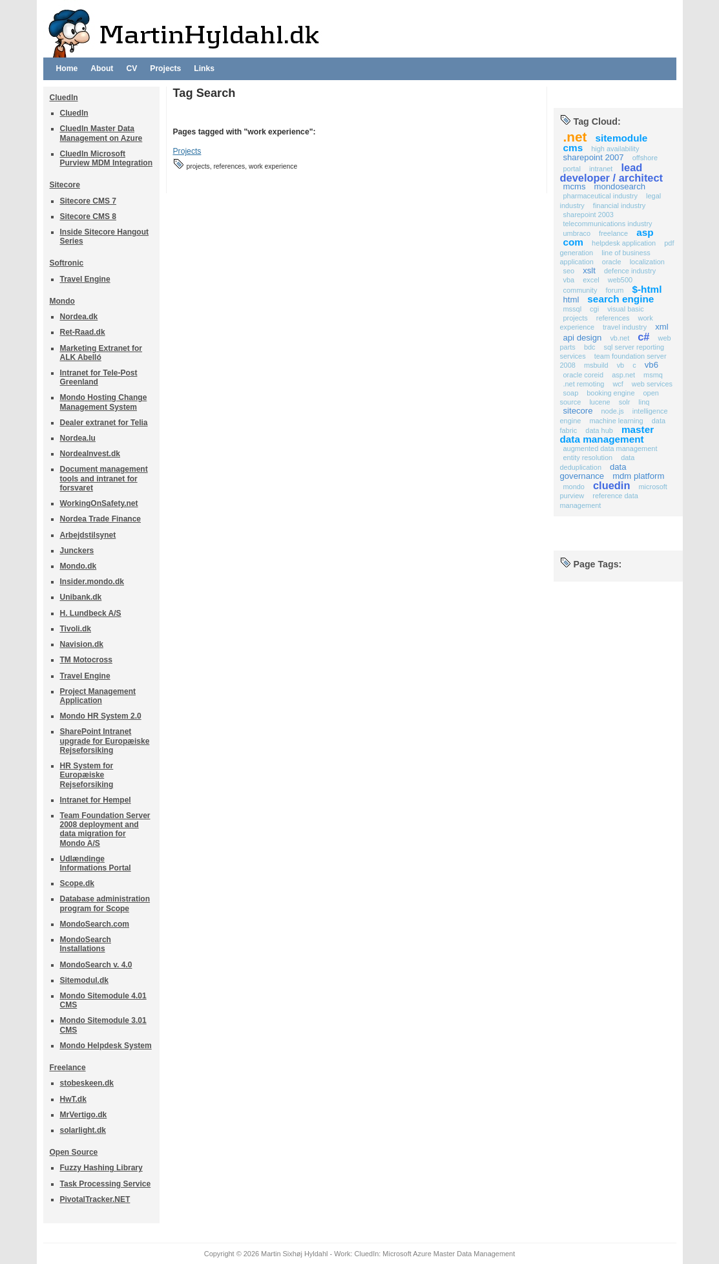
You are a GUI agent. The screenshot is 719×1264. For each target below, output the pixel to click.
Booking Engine (610, 393)
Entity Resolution (588, 457)
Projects (165, 68)
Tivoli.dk (76, 628)
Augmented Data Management (610, 448)
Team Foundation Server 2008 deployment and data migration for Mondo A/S (105, 829)
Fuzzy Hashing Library (101, 1167)
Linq (643, 402)
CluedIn (64, 97)
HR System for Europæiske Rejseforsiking (87, 774)
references (613, 318)
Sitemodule (622, 137)
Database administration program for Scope (105, 903)
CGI (594, 309)
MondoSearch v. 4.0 (96, 964)
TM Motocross (86, 659)
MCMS (574, 186)
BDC (590, 347)
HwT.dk (73, 1099)
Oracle (611, 262)
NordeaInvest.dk (90, 453)
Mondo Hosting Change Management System (103, 402)
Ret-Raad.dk (82, 332)
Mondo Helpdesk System (106, 1045)
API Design (582, 337)
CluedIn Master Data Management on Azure (101, 133)
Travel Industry (625, 327)
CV (131, 68)
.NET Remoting (584, 384)
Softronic (67, 263)
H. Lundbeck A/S (90, 613)
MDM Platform (638, 476)
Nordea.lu (78, 438)
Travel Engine (85, 279)
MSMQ (653, 375)
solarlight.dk (83, 1130)
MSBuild (596, 365)
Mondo (62, 301)
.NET (575, 136)
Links (204, 68)
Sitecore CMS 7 (88, 200)
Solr (624, 402)
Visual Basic (625, 309)
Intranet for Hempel (95, 800)
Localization (647, 262)
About (101, 68)
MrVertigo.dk (83, 1114)
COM (573, 242)
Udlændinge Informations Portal (95, 863)
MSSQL (572, 309)
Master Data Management (607, 434)
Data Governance (593, 471)
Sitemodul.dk (84, 980)
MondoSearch (620, 186)
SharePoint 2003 (588, 214)
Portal (572, 169)
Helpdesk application (624, 243)
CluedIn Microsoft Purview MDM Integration (106, 158)
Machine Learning (616, 421)
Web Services (652, 384)
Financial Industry (619, 205)
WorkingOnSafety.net (99, 503)
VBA (569, 280)
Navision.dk (81, 644)
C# (643, 336)
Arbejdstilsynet (88, 535)
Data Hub (599, 430)
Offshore (645, 158)
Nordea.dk (79, 316)
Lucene (599, 402)
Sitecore (65, 184)
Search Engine (620, 298)
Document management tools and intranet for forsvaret (104, 478)
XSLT (589, 270)
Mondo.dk (78, 566)
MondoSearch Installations (85, 944)
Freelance (68, 1067)
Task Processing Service (105, 1183)
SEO (569, 271)
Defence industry (630, 271)
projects (575, 318)
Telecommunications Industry (607, 223)
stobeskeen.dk (87, 1083)
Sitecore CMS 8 (88, 216)
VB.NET (619, 338)
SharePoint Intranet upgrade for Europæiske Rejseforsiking (105, 740)
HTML (571, 299)
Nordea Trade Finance (100, 518)
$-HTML (647, 289)
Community (580, 290)
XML (661, 327)
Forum (614, 290)
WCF (617, 384)
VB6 (651, 365)
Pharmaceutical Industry (600, 196)
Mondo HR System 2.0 (100, 716)
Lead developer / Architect (611, 173)
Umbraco (577, 233)
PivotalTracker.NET (95, 1199)
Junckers (77, 550)
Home (67, 68)
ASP (644, 232)
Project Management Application (98, 696)
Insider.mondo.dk (92, 581)
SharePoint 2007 (593, 157)
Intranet (600, 169)
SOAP (571, 393)
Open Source (74, 1152)
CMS (573, 147)
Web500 (620, 280)
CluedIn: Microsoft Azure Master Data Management (435, 1254)
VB (621, 365)
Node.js (612, 411)
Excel (591, 280)
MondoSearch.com (95, 924)
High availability (615, 149)
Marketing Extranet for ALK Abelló (101, 353)
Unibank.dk (81, 597)
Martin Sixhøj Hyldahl (294, 1254)
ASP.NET (623, 375)
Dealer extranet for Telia (104, 422)
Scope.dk (77, 883)
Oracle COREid (583, 375)
